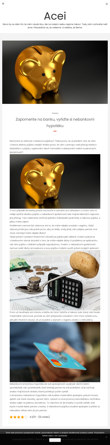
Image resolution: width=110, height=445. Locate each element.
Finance (55, 113)
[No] (106, 437)
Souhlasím (54, 440)
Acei (55, 19)
